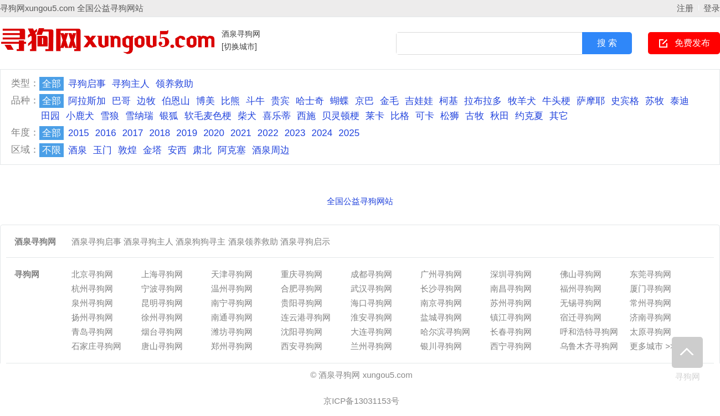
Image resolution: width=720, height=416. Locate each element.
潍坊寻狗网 (232, 331)
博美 (205, 101)
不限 (51, 150)
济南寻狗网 (650, 317)
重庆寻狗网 (301, 274)
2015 (78, 133)
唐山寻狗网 (162, 346)
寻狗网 (687, 359)
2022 (268, 133)
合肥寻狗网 (301, 288)
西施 (306, 116)
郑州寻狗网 (232, 346)
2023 (295, 133)
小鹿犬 (80, 116)
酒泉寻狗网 (241, 33)
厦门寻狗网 (650, 288)
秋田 (499, 116)
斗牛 (255, 101)
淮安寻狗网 (371, 317)
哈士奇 (310, 101)
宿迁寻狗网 (580, 317)
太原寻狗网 (650, 331)
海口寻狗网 (371, 303)
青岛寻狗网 (92, 331)
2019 (186, 133)
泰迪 (679, 101)
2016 (105, 133)
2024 (321, 133)
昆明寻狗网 (162, 303)
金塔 (152, 150)
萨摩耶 (591, 101)
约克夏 (529, 116)
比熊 (230, 101)
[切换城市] (239, 46)
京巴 (364, 101)
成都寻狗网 (371, 274)
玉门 (102, 150)
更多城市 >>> (655, 346)
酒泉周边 (271, 150)
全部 (51, 84)
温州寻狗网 (232, 288)
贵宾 (280, 101)
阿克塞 (232, 150)
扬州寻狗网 (92, 317)
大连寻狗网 (371, 331)
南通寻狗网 (232, 317)
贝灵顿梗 (340, 116)
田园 (50, 116)
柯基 (448, 101)
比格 (399, 116)
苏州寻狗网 (511, 303)
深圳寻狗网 (511, 274)
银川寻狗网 (441, 346)
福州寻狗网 (580, 288)
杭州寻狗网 (92, 288)
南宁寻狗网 (232, 303)
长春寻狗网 (511, 331)
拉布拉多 (483, 101)
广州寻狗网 (441, 274)
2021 (240, 133)
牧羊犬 (522, 101)
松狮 (449, 116)
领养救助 (174, 84)
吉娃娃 (419, 101)
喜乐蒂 (277, 116)
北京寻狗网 (92, 274)
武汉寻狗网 (371, 288)
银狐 (169, 116)
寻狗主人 (131, 84)
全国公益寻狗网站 (110, 8)
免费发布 (692, 43)
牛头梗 (556, 101)
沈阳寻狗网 (301, 331)
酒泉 (77, 150)
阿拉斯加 (87, 101)
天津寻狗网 (232, 274)
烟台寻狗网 (162, 331)
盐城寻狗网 (441, 317)
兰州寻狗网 (371, 346)
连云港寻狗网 (306, 317)
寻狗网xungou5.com (37, 8)
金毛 (389, 101)
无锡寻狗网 (580, 303)
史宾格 (625, 101)
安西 (177, 150)
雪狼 (109, 116)
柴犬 (247, 116)
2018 (159, 133)
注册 (685, 8)
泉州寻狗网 (92, 303)
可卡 (424, 116)
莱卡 (375, 116)
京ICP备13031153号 (361, 400)
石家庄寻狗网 (96, 346)
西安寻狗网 (301, 346)
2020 (213, 133)
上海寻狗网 (162, 274)
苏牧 (654, 101)
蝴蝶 (339, 101)
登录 (711, 8)
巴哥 (121, 101)
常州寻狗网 (650, 303)
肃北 (202, 150)
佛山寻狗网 (580, 274)
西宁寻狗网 (511, 346)
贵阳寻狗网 (301, 303)
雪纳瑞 (139, 116)
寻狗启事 (87, 84)
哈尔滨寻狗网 (445, 331)
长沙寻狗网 (441, 288)
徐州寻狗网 (162, 317)
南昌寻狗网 (511, 288)
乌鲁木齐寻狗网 (589, 346)
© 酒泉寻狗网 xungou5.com (361, 374)
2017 (132, 133)
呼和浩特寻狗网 (589, 331)
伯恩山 (176, 101)
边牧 (146, 101)
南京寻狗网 (441, 303)
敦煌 (127, 150)
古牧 (474, 116)
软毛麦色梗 (208, 116)
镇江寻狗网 (511, 317)
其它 (558, 116)
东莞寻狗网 (650, 274)
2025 (348, 133)
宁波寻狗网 (162, 288)
